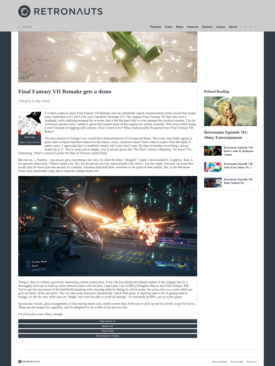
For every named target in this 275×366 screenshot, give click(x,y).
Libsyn (220, 26)
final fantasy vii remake (107, 335)
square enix (107, 326)
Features (193, 26)
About (233, 26)
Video (168, 26)
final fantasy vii (107, 321)
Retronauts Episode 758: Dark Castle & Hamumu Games (238, 151)
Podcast (155, 26)
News (179, 26)
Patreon (207, 26)
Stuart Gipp (107, 331)
